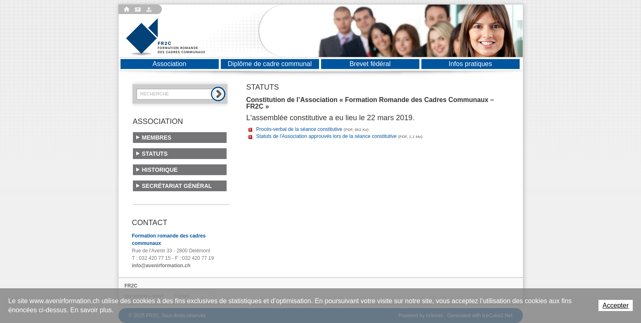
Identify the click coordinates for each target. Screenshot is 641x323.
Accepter (616, 305)
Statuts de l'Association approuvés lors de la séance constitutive (339, 136)
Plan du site (150, 9)
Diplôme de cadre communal (270, 63)
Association (170, 63)
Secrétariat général (177, 186)
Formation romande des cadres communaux (165, 37)
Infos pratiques (470, 63)
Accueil (127, 9)
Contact (138, 9)
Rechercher (218, 94)
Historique (160, 169)
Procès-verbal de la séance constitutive (312, 129)
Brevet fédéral (370, 63)
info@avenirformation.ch (161, 265)
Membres (157, 137)
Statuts (155, 153)
